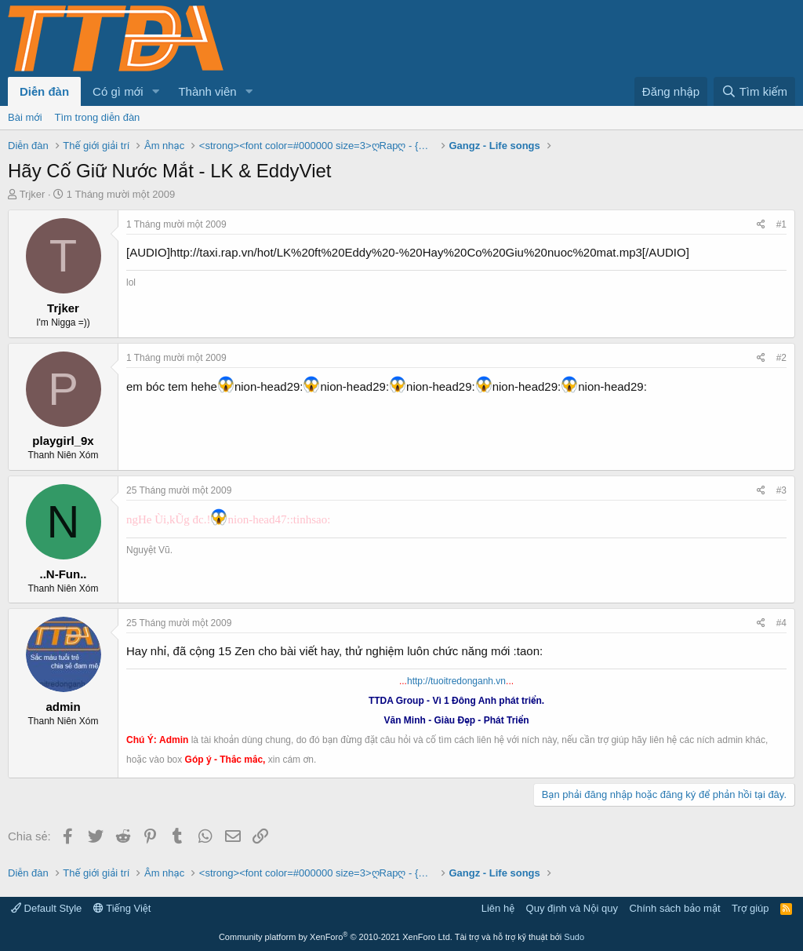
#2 (781, 357)
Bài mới (25, 117)
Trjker (32, 194)
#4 (781, 623)
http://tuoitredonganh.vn (456, 681)
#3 (781, 490)
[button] (155, 91)
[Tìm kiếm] (754, 91)
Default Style (46, 908)
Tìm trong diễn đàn (97, 117)
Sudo (574, 937)
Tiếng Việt (122, 908)
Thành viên (207, 91)
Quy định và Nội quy (572, 908)
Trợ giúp (750, 908)
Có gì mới (118, 91)
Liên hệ (497, 908)
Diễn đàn (44, 91)
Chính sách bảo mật (675, 908)
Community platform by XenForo (335, 937)
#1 (781, 224)
